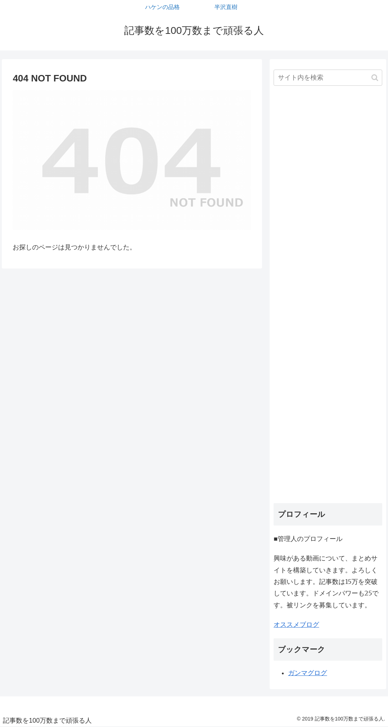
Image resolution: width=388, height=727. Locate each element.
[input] (328, 78)
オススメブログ (296, 624)
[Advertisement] (328, 297)
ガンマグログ (307, 673)
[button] (375, 78)
